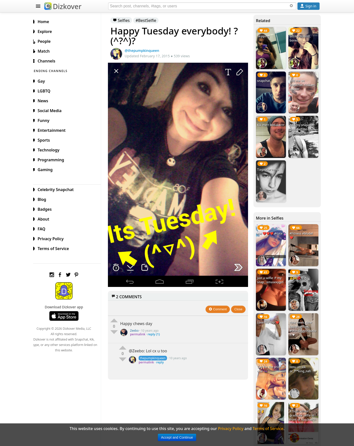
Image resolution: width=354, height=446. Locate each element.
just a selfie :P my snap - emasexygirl (271, 275)
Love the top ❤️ (269, 317)
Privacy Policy (53, 238)
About (45, 218)
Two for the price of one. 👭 (270, 363)
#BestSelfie (150, 20)
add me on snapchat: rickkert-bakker (303, 84)
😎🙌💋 (295, 273)
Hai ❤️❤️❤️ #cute (271, 230)
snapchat (264, 80)
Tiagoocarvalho (269, 167)
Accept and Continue (177, 437)
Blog (44, 198)
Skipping (264, 36)
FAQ (43, 228)
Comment (219, 305)
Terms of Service (55, 248)
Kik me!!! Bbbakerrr (265, 125)
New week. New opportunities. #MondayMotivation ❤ (303, 323)
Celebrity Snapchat (58, 189)
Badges (47, 208)
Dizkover (62, 6)
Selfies (125, 20)
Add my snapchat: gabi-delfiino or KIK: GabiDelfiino (302, 127)
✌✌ (262, 404)
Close (240, 305)
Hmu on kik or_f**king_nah (301, 363)
